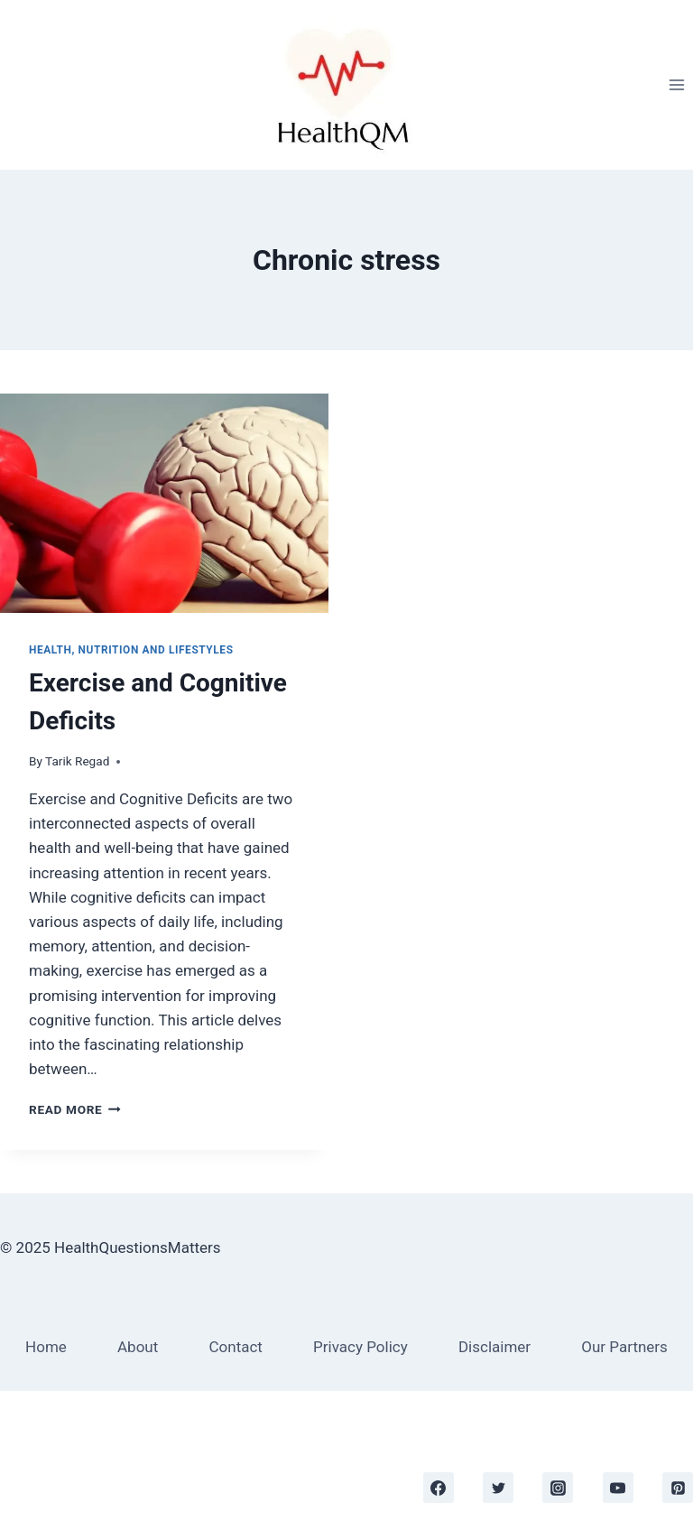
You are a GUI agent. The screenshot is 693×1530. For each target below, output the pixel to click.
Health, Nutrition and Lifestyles (131, 650)
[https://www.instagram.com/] (557, 1487)
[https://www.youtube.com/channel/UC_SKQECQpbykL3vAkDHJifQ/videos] (618, 1487)
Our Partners (624, 1347)
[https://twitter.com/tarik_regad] (498, 1487)
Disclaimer (494, 1347)
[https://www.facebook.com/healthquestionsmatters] (438, 1487)
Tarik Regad (77, 761)
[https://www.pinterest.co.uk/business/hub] (677, 1487)
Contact (235, 1347)
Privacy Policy (360, 1347)
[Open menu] (676, 84)
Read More (75, 1109)
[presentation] (164, 503)
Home (46, 1347)
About (137, 1347)
